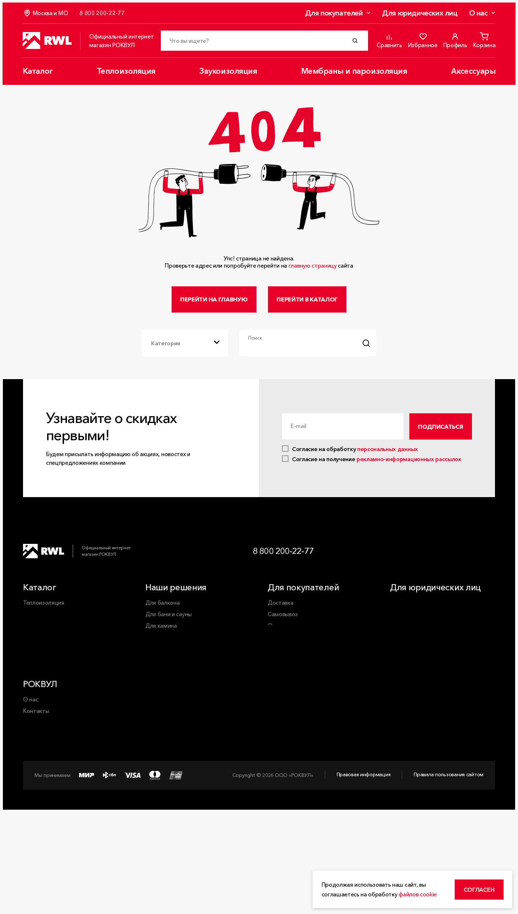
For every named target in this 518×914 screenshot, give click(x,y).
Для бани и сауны (168, 620)
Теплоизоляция (126, 71)
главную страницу (312, 265)
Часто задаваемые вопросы (305, 689)
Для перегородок (169, 643)
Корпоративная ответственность (67, 823)
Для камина (161, 632)
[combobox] (185, 346)
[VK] (463, 556)
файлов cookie (420, 891)
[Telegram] (440, 556)
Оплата (278, 632)
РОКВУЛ (40, 739)
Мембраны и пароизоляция (354, 71)
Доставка (280, 609)
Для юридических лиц (419, 13)
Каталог (38, 71)
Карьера (34, 812)
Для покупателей (333, 13)
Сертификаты (286, 678)
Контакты (36, 766)
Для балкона (162, 609)
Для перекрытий (167, 655)
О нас (477, 13)
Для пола (157, 666)
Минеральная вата (170, 701)
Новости (34, 789)
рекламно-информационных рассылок (409, 465)
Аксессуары (472, 71)
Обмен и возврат (291, 643)
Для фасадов (163, 689)
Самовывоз (283, 620)
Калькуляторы (287, 666)
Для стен (157, 678)
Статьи (32, 800)
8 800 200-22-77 (285, 556)
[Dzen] (486, 556)
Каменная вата (165, 712)
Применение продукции (55, 777)
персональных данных (387, 455)
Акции (276, 655)
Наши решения (175, 593)
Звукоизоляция (228, 71)
